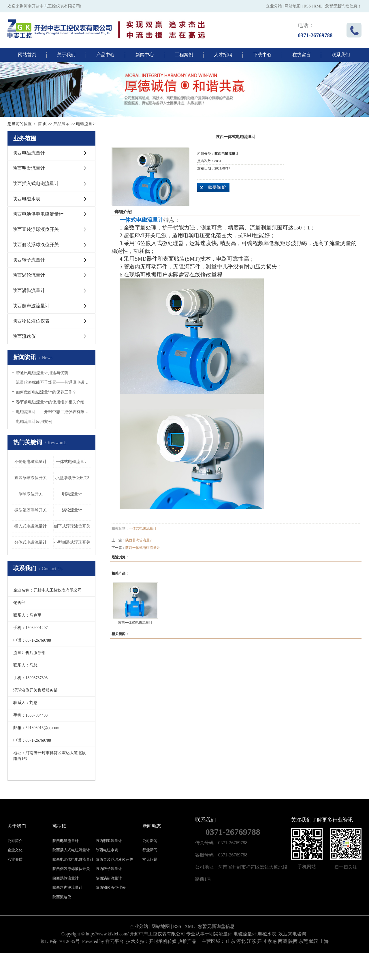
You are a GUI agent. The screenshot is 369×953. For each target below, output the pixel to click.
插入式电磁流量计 (30, 526)
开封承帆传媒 (163, 941)
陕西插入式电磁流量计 (36, 183)
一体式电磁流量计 (72, 461)
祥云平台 (114, 941)
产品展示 (61, 124)
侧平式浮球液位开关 (72, 526)
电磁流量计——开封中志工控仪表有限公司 (53, 412)
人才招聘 (223, 54)
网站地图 (293, 6)
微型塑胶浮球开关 (30, 510)
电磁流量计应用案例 (34, 421)
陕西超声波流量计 (31, 305)
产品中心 (105, 54)
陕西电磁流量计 (29, 152)
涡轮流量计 (72, 510)
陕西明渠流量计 (29, 168)
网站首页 (27, 54)
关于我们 (66, 54)
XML (318, 6)
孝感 (272, 941)
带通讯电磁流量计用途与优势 (42, 373)
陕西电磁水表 (26, 198)
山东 (230, 941)
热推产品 (187, 941)
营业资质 (14, 859)
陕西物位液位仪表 (31, 321)
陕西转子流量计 (29, 259)
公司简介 (14, 841)
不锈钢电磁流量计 (30, 461)
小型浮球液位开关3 (72, 478)
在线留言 (301, 54)
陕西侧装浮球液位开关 (36, 244)
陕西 (293, 941)
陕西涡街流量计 (29, 290)
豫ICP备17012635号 (60, 941)
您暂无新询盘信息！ (343, 6)
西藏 (282, 941)
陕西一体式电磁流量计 (142, 548)
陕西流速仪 (24, 336)
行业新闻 (149, 850)
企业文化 (14, 850)
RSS (307, 6)
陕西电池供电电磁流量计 (38, 214)
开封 (261, 941)
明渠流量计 (72, 494)
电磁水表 (267, 933)
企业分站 (274, 6)
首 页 (42, 124)
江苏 (251, 941)
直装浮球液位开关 (30, 478)
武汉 (313, 941)
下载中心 (262, 54)
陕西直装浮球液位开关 (36, 229)
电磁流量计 (86, 124)
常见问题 (149, 859)
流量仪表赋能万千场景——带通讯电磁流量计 (53, 382)
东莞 (303, 941)
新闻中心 (144, 54)
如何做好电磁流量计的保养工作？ (46, 392)
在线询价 (213, 187)
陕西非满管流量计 (139, 540)
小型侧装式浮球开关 (72, 542)
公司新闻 (149, 841)
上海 (324, 941)
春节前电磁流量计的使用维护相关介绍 (50, 402)
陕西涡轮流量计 (29, 275)
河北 (241, 941)
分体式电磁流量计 (30, 542)
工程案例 (184, 54)
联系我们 (341, 54)
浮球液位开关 (30, 494)
